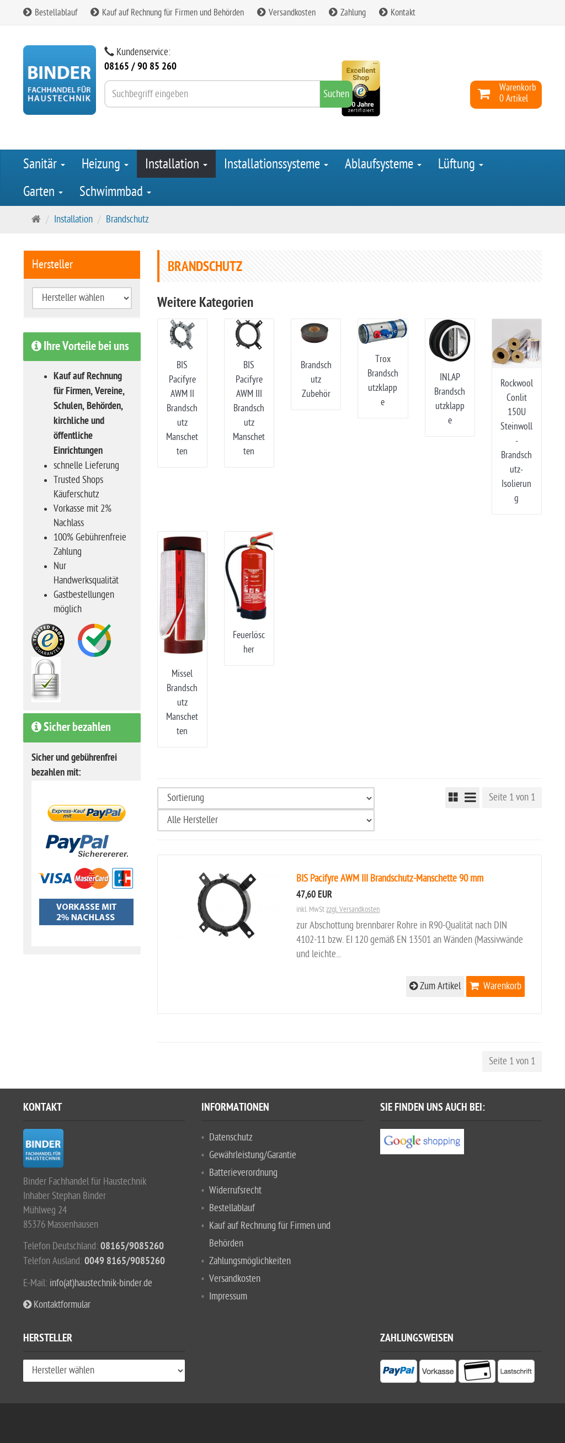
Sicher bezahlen (71, 727)
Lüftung (460, 164)
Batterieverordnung (243, 1173)
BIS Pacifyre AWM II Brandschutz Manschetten (182, 408)
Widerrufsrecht (235, 1190)
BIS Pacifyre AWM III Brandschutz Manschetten (249, 408)
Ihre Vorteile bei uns (80, 346)
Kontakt (397, 13)
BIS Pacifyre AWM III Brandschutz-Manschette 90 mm (389, 878)
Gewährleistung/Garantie (252, 1155)
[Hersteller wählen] (266, 820)
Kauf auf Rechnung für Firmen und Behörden (167, 13)
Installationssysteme (276, 164)
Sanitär (44, 164)
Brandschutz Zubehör (316, 379)
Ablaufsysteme (383, 164)
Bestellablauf (50, 13)
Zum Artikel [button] (435, 986)
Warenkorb (495, 986)
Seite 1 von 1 (512, 797)
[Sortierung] (266, 798)
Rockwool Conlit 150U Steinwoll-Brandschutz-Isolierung (516, 440)
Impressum (228, 1296)
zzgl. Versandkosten (353, 909)
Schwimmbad (115, 191)
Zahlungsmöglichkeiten (250, 1261)
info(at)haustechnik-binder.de (101, 1283)
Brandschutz (127, 219)
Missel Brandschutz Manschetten (182, 702)
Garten (43, 191)
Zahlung (347, 13)
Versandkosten (286, 13)
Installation (176, 164)
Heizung (105, 164)
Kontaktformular (56, 1305)
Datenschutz (231, 1137)
